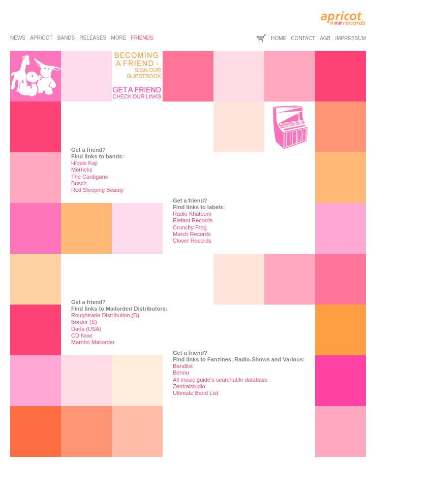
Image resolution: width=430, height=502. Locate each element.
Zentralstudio (189, 386)
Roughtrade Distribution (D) (105, 315)
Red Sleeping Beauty (97, 190)
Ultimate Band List (195, 393)
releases (92, 38)
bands (66, 38)
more (118, 38)
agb (325, 38)
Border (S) (84, 322)
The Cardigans (89, 177)
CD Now (81, 335)
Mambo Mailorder (93, 342)
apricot (41, 38)
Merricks (82, 169)
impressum (350, 38)
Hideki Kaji (84, 163)
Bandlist (183, 366)
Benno (181, 373)
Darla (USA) (86, 329)
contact (303, 38)
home (278, 38)
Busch (79, 183)
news (17, 38)
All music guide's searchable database (220, 380)
